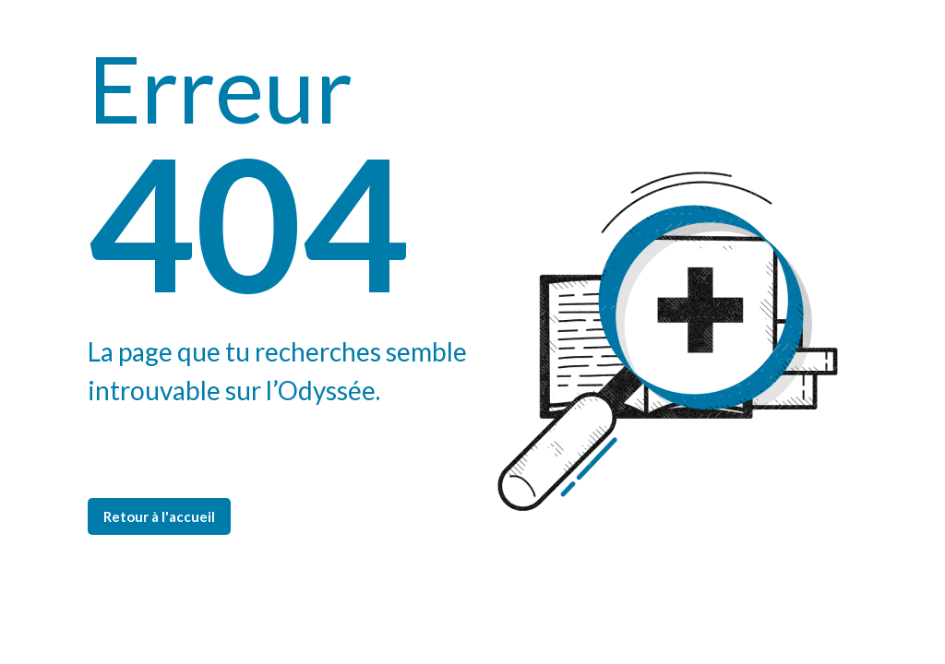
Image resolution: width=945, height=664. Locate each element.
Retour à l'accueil (159, 516)
